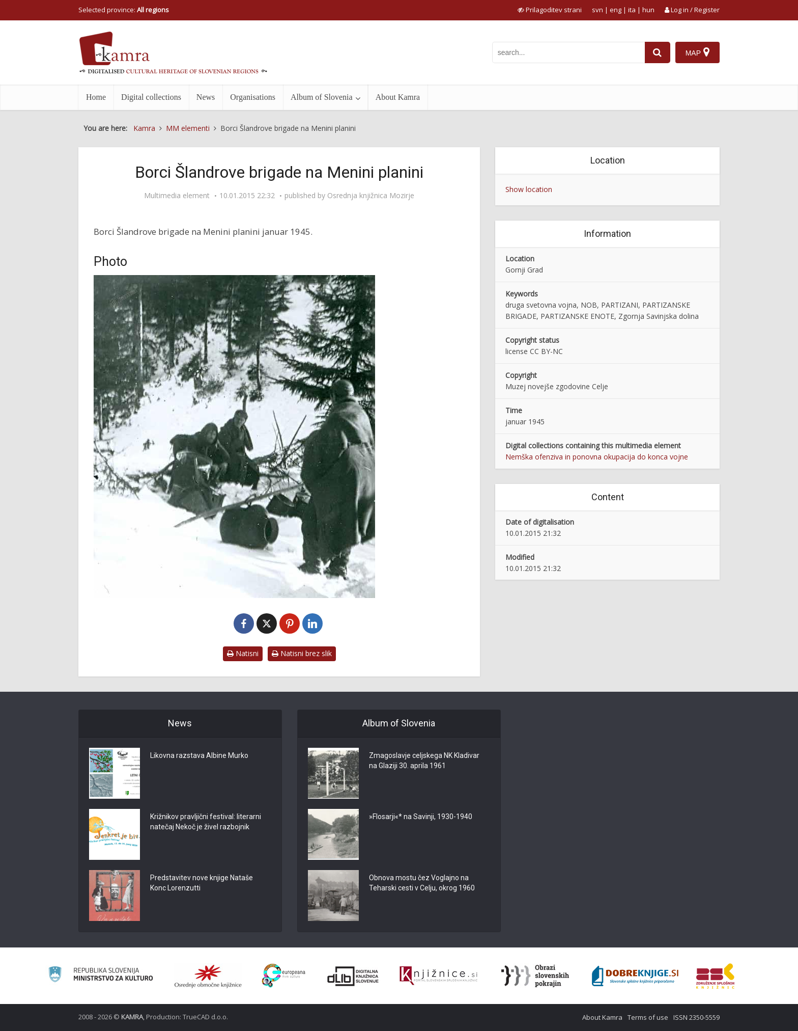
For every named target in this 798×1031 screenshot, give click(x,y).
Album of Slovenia (322, 97)
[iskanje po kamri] (568, 52)
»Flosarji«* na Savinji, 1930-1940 (420, 816)
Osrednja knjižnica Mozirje (370, 195)
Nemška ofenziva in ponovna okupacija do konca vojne (596, 457)
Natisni (243, 653)
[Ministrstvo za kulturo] (100, 976)
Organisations (252, 97)
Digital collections (151, 97)
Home (96, 97)
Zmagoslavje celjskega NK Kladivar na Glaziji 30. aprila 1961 (424, 760)
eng (615, 9)
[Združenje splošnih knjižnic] (715, 976)
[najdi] (657, 52)
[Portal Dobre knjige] (635, 976)
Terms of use (648, 1017)
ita (632, 9)
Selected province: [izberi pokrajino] (123, 9)
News (205, 97)
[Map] (697, 52)
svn (597, 9)
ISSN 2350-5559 (696, 1017)
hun (648, 9)
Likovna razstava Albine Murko (199, 755)
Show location (528, 189)
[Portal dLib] (353, 976)
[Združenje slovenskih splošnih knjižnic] (438, 976)
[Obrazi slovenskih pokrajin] (535, 976)
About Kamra (398, 97)
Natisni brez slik (302, 653)
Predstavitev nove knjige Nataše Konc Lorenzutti (201, 883)
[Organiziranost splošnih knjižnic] (208, 976)
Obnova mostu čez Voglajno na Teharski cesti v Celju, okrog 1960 (422, 883)
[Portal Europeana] (283, 976)
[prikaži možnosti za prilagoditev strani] (550, 9)
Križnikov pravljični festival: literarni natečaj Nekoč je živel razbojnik (205, 821)
